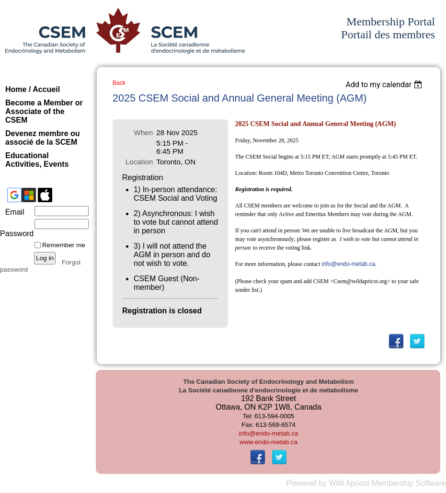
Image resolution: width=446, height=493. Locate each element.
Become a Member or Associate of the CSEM (44, 111)
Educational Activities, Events (37, 159)
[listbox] (384, 85)
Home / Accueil (32, 89)
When (143, 132)
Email (12, 212)
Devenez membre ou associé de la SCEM (42, 137)
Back (119, 83)
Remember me (63, 245)
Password (15, 229)
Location (139, 162)
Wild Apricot (349, 483)
